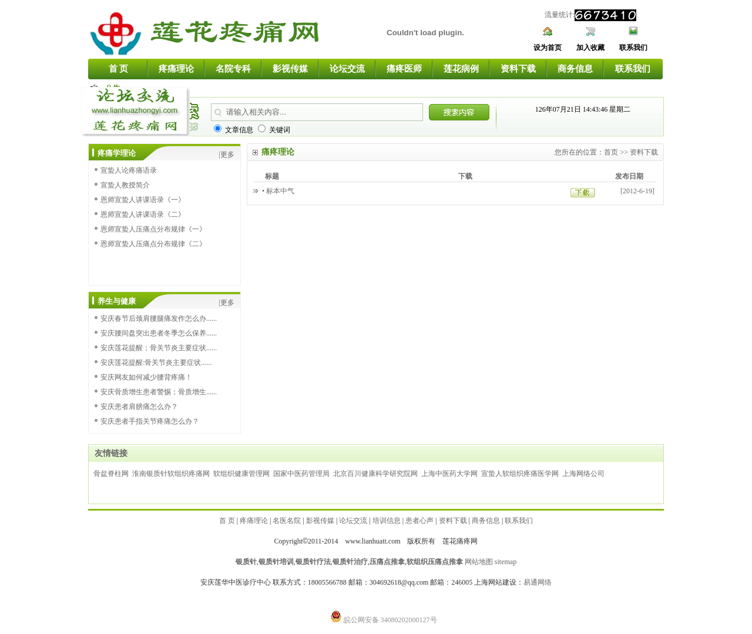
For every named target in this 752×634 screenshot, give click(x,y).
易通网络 (537, 582)
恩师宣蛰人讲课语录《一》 (142, 200)
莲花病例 (461, 68)
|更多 (226, 154)
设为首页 (547, 47)
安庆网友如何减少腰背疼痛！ (146, 377)
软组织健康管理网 (241, 473)
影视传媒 (290, 68)
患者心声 (419, 520)
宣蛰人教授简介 (125, 185)
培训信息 (386, 520)
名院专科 (233, 68)
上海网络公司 (583, 473)
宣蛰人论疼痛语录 (128, 170)
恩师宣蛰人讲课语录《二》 (142, 214)
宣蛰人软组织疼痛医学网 (520, 473)
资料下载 (518, 68)
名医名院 (287, 520)
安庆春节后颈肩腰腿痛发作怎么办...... (158, 318)
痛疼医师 (404, 68)
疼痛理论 (176, 68)
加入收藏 (590, 47)
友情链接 (111, 453)
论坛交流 (347, 68)
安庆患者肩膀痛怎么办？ (139, 406)
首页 (611, 152)
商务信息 (575, 68)
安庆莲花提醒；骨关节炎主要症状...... (158, 348)
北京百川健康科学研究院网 (375, 473)
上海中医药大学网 (449, 473)
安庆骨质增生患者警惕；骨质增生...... (158, 392)
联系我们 (633, 47)
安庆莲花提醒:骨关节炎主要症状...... (156, 362)
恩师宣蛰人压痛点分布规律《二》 (153, 244)
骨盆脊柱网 (111, 473)
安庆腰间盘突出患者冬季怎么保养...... (158, 333)
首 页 (119, 68)
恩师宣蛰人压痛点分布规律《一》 (153, 229)
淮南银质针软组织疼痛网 (171, 473)
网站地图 (479, 562)
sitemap (505, 562)
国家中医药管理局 (301, 473)
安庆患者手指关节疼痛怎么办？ (149, 421)
